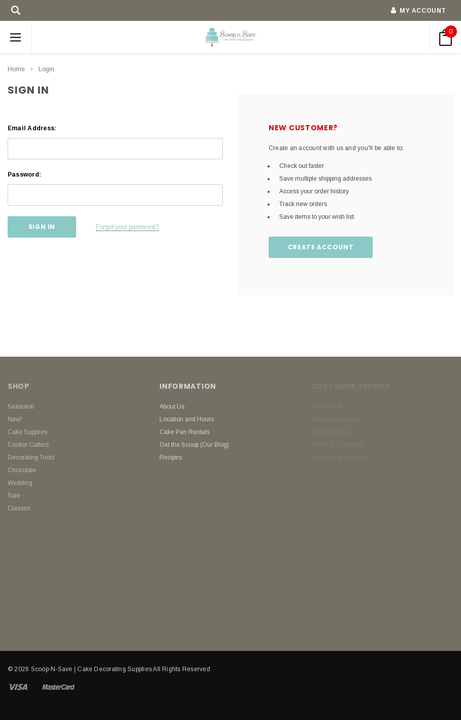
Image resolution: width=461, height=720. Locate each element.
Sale (14, 495)
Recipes (170, 457)
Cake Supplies (27, 432)
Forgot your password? (127, 227)
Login (46, 69)
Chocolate (22, 470)
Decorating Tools (31, 457)
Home (16, 69)
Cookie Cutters (28, 444)
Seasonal (21, 406)
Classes (19, 508)
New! (15, 419)
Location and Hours (186, 419)
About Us (171, 406)
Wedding (20, 482)
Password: (24, 174)
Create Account (320, 247)
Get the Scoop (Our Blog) (194, 444)
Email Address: (32, 128)
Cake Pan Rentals (184, 432)
